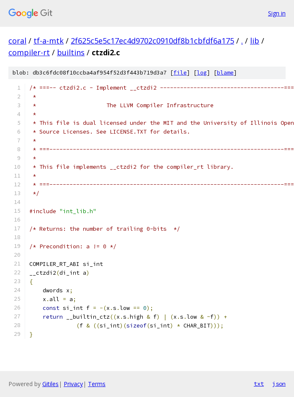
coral (17, 41)
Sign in (277, 13)
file (180, 72)
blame (225, 72)
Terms (97, 384)
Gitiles (50, 384)
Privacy (73, 384)
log (202, 72)
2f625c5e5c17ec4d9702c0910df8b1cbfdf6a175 (152, 41)
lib (254, 41)
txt (259, 383)
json (279, 383)
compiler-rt (29, 52)
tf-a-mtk (49, 41)
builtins (71, 52)
